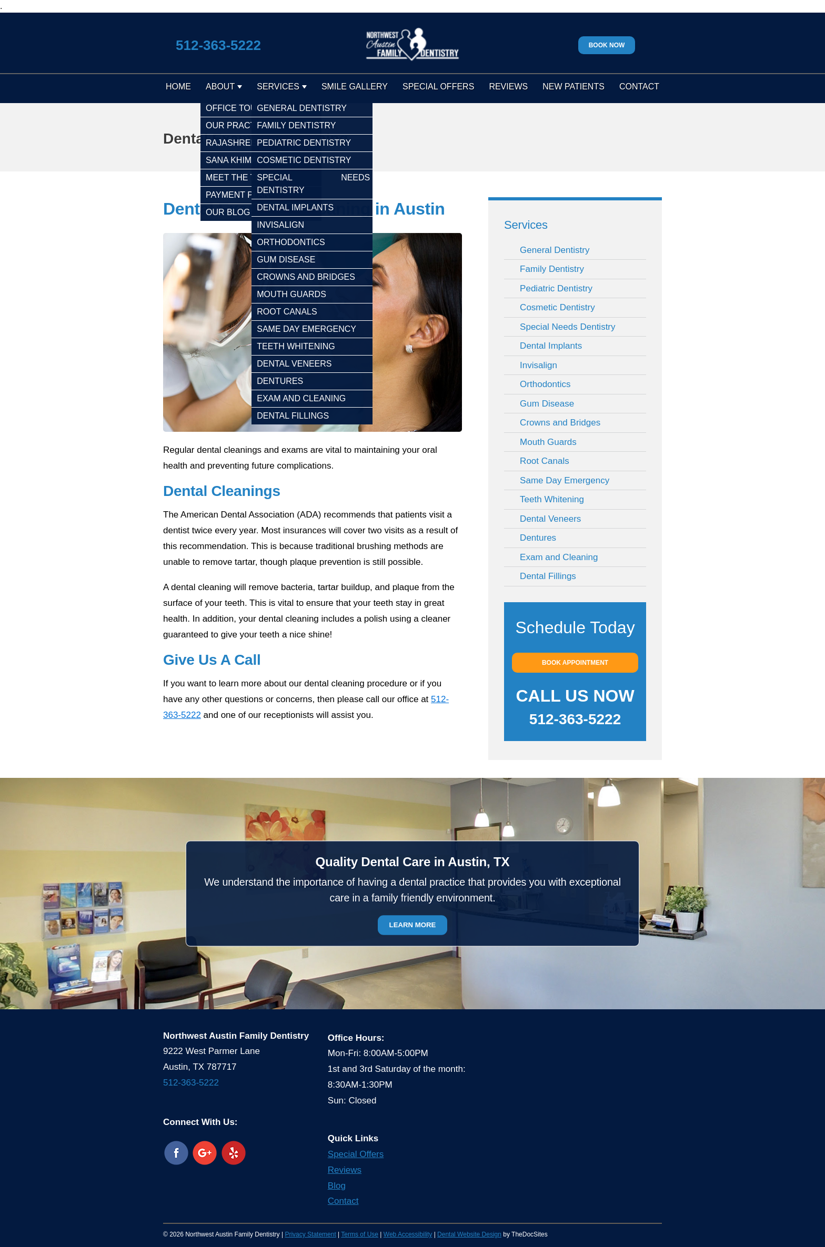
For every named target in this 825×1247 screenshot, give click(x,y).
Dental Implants (551, 346)
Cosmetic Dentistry (557, 307)
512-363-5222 (218, 45)
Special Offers (438, 86)
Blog (337, 1186)
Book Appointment (575, 662)
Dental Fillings (548, 576)
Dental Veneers (550, 519)
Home (178, 86)
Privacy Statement (310, 1234)
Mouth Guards (548, 442)
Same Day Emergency (564, 480)
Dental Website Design (469, 1234)
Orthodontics (545, 384)
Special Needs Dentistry (567, 327)
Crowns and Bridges (560, 423)
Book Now (607, 45)
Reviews (508, 86)
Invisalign (538, 365)
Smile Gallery (354, 86)
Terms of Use (359, 1234)
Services (278, 86)
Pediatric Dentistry (556, 288)
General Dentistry (554, 250)
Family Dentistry (552, 269)
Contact (639, 86)
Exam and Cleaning (559, 557)
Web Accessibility (408, 1234)
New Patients (573, 86)
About (220, 86)
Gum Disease (547, 404)
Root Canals (544, 461)
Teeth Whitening (552, 499)
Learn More (412, 925)
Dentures (538, 538)
